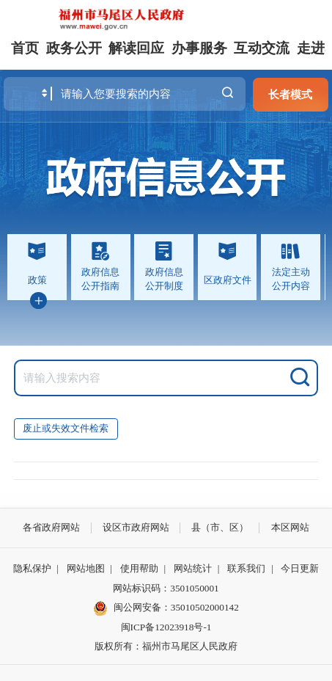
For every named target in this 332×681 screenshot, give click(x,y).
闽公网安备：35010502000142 (176, 607)
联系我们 (246, 568)
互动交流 (261, 48)
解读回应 (136, 48)
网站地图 (86, 568)
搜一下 (228, 93)
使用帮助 (139, 568)
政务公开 (74, 48)
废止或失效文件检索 (65, 428)
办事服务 (199, 48)
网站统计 (193, 568)
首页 (25, 48)
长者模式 (290, 94)
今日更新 (300, 568)
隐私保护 (32, 568)
